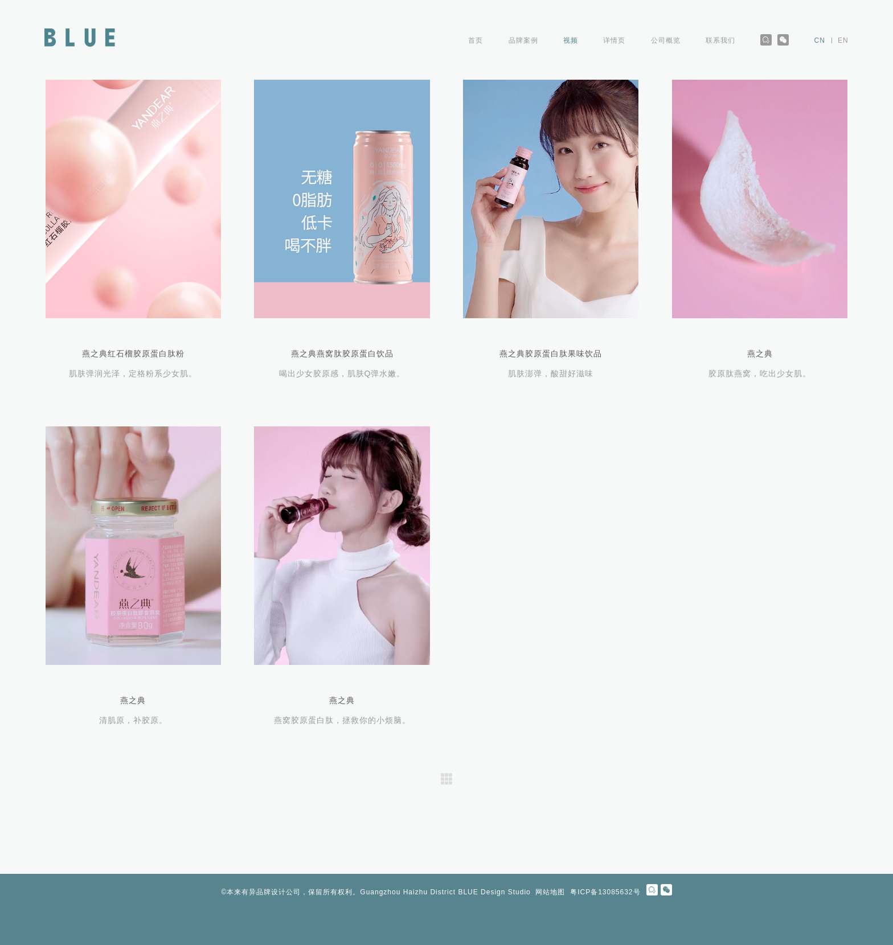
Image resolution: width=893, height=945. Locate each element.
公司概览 (666, 40)
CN (819, 40)
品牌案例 (523, 40)
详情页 (614, 40)
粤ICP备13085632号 (605, 892)
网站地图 (550, 892)
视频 (570, 40)
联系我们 (720, 40)
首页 (475, 40)
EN (843, 40)
